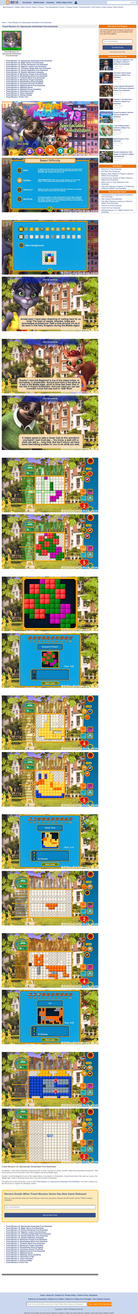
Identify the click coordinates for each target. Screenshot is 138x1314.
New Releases (8, 7)
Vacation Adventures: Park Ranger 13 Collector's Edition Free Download (124, 154)
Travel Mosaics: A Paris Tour (17, 97)
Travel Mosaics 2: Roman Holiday (19, 95)
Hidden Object (118, 66)
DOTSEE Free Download (110, 171)
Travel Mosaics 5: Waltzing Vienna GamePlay (23, 89)
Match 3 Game (118, 143)
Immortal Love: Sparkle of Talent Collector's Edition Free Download (117, 179)
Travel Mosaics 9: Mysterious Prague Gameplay (24, 80)
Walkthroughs (38, 2)
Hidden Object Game (64, 2)
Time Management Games (55, 7)
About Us (50, 1295)
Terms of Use (83, 1295)
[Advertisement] (69, 15)
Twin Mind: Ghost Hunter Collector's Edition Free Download (122, 75)
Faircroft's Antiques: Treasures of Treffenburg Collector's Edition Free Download (117, 187)
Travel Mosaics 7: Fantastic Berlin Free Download (25, 78)
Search (133, 2)
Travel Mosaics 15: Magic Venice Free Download (25, 63)
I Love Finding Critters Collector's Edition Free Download (122, 128)
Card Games (96, 7)
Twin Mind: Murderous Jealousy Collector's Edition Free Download (117, 202)
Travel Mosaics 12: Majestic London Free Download (26, 66)
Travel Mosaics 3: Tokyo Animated (19, 93)
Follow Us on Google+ (83, 1299)
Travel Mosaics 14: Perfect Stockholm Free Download (27, 64)
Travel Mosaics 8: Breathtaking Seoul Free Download (26, 76)
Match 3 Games (38, 7)
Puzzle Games (84, 7)
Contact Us (59, 1295)
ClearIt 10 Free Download (110, 208)
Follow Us (69, 1299)
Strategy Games (72, 7)
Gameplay (50, 2)
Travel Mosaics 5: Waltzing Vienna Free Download (25, 85)
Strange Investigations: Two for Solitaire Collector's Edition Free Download (123, 62)
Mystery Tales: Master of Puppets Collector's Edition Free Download (117, 175)
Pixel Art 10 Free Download (111, 205)
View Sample (113, 52)
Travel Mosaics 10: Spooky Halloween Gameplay (25, 72)
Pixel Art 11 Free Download (111, 169)
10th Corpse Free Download (111, 199)
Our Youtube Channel (101, 1299)
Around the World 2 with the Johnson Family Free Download (123, 115)
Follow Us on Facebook (37, 1299)
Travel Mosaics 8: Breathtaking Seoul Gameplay (24, 82)
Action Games (107, 7)
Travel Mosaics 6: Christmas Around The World (24, 83)
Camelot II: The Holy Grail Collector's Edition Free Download (123, 101)
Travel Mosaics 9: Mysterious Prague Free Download (26, 74)
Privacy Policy (121, 52)
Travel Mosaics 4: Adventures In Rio (20, 91)
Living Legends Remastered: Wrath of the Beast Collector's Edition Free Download (124, 88)
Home (42, 1295)
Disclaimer (93, 1295)
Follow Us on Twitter (56, 1299)
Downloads (27, 2)
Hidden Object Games (23, 7)
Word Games (118, 7)
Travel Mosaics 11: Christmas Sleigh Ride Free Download (28, 68)
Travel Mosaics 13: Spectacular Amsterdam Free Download (29, 61)
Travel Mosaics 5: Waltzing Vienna (19, 87)
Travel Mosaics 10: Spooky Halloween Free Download (27, 70)
